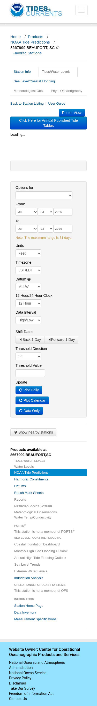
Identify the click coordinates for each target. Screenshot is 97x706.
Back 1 (30, 339)
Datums (20, 486)
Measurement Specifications (35, 619)
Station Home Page (28, 606)
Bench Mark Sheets (28, 493)
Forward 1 (61, 339)
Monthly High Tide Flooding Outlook (41, 551)
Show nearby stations (33, 432)
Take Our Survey (22, 688)
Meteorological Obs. (29, 91)
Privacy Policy (20, 678)
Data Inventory (25, 612)
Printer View (71, 113)
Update (21, 382)
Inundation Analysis (28, 578)
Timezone (23, 262)
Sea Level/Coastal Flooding (36, 81)
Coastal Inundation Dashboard (37, 544)
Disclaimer (17, 683)
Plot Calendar (32, 400)
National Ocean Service (28, 673)
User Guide (56, 103)
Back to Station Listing (27, 103)
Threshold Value (29, 365)
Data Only (29, 411)
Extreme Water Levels (30, 571)
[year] (62, 212)
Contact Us (18, 699)
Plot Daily (29, 390)
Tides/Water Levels (58, 72)
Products (35, 36)
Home (15, 36)
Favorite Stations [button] (29, 53)
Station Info (24, 72)
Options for (24, 187)
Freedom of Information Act (31, 693)
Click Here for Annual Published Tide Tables (48, 123)
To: (18, 221)
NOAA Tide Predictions (30, 42)
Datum (23, 279)
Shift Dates (24, 332)
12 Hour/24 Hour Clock (34, 295)
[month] (27, 212)
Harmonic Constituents (31, 479)
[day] (45, 212)
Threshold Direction (31, 349)
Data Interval (26, 312)
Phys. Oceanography (66, 91)
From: (20, 204)
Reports (20, 499)
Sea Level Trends (27, 564)
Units (20, 245)
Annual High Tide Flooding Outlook (40, 558)
